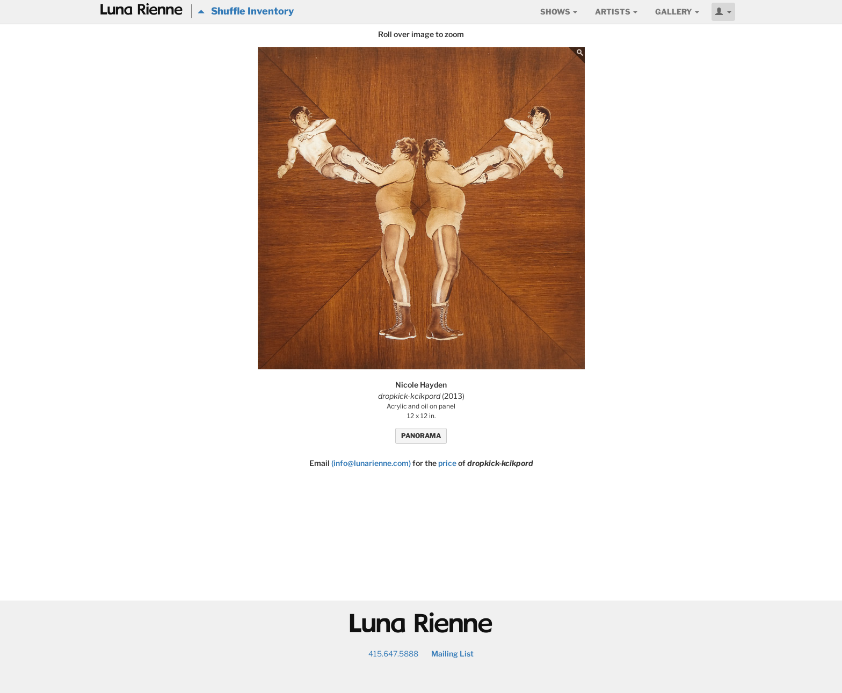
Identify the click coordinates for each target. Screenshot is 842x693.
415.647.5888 (393, 653)
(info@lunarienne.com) (371, 463)
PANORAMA (421, 436)
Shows (558, 11)
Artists (616, 11)
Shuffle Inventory (246, 11)
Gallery (677, 11)
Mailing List (452, 653)
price (447, 463)
